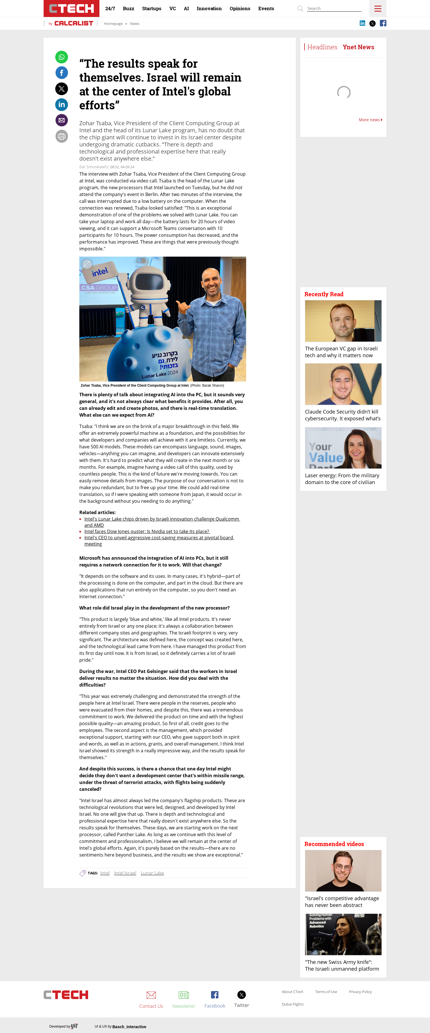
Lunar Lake (152, 873)
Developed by (63, 1026)
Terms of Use (326, 992)
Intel (105, 873)
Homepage (113, 23)
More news (370, 120)
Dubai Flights (293, 1004)
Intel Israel (125, 873)
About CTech (292, 992)
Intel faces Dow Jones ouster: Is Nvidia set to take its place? (147, 531)
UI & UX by (120, 1027)
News (134, 23)
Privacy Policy (360, 992)
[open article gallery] (162, 319)
